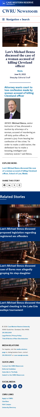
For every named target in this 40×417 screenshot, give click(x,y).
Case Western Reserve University (19, 327)
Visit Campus (6, 404)
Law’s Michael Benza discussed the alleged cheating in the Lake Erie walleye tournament (20, 306)
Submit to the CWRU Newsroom (13, 375)
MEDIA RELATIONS (10, 345)
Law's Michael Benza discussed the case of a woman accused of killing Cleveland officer (19, 171)
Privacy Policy (16, 336)
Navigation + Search (15, 19)
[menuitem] (20, 365)
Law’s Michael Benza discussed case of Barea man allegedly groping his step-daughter (17, 269)
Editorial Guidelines (9, 369)
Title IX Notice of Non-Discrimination (15, 339)
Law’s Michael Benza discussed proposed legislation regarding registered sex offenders (18, 232)
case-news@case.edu (21, 355)
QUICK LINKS (8, 362)
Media (25, 173)
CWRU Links (8, 394)
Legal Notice (6, 336)
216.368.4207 (7, 355)
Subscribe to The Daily (9, 372)
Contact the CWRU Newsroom (12, 366)
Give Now (5, 401)
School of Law (15, 173)
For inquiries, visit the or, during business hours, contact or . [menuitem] (15, 352)
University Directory (9, 407)
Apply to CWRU (7, 398)
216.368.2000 (7, 333)
